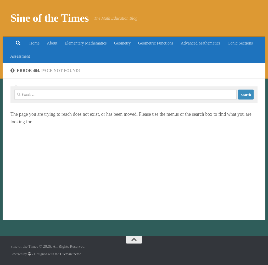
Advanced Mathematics (200, 43)
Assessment (20, 56)
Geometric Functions (155, 43)
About (52, 43)
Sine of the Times (49, 18)
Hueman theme (70, 254)
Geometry (122, 43)
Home (34, 43)
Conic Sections (240, 43)
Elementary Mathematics (86, 43)
